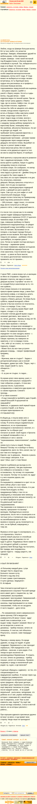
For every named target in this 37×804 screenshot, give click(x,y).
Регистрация (17, 3)
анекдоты (9, 7)
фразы (26, 7)
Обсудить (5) (3, 725)
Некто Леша (17, 265)
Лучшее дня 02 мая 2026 (16, 1)
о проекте (19, 796)
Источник (18, 725)
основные (10, 758)
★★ (27, 725)
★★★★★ (24, 265)
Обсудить (3, 265)
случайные (14, 759)
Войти (11, 3)
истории (15, 7)
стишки (31, 7)
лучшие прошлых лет (28, 758)
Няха (30, 557)
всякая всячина (5, 759)
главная (3, 762)
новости (33, 796)
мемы (21, 7)
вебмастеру (26, 796)
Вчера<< (3, 731)
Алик (23, 725)
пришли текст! (30, 762)
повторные (17, 758)
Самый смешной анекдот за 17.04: (14, 739)
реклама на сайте (5, 796)
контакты (13, 796)
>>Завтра (15, 731)
